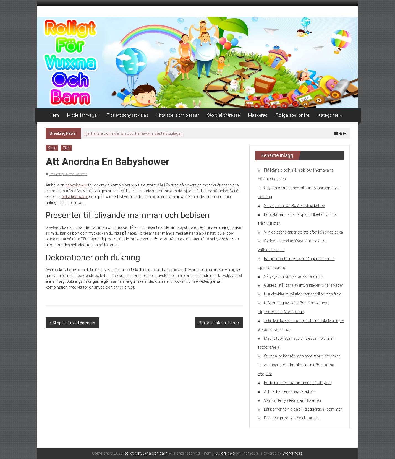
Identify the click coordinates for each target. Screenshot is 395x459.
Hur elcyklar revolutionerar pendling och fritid (302, 294)
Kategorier (328, 115)
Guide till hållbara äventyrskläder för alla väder (303, 285)
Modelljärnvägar (82, 115)
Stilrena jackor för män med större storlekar (302, 356)
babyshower (76, 185)
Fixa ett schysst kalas (127, 115)
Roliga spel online (293, 115)
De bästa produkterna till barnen (291, 418)
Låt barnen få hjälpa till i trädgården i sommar (303, 409)
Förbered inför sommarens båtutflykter (298, 382)
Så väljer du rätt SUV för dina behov (294, 205)
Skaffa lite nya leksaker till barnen (292, 400)
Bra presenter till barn (217, 323)
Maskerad (258, 115)
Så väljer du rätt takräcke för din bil (293, 276)
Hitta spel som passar (177, 115)
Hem (54, 115)
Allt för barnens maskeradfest (290, 391)
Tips (66, 148)
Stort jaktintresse (223, 115)
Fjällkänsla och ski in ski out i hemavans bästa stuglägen (133, 133)
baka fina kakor (75, 197)
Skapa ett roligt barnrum (74, 323)
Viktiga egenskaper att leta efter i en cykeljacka (303, 232)
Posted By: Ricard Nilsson (68, 174)
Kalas (52, 148)
